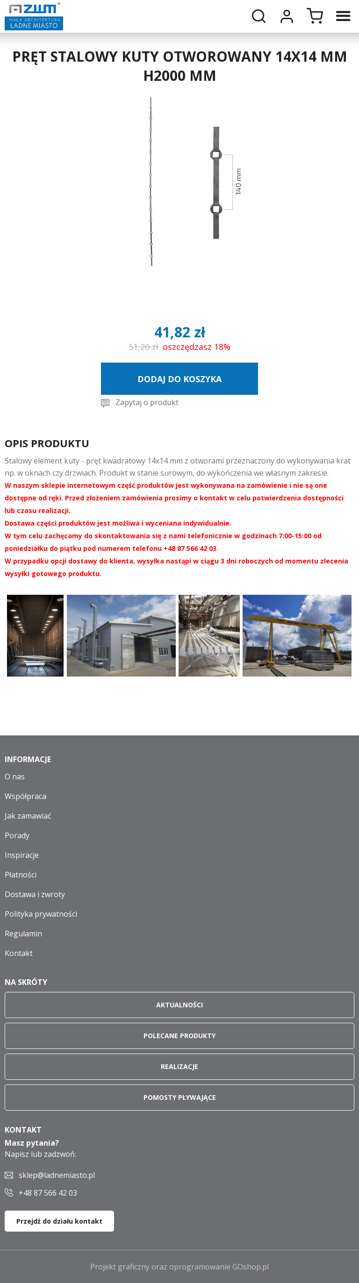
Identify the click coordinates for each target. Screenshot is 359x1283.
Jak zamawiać (28, 816)
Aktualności (179, 1004)
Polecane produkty (179, 1035)
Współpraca (25, 796)
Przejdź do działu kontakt (59, 1221)
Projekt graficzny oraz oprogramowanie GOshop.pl (179, 1267)
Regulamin (23, 933)
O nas (15, 776)
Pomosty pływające (180, 1097)
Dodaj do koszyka (179, 379)
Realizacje (179, 1066)
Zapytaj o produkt (147, 402)
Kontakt (19, 953)
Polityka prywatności (41, 914)
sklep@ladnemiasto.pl (57, 1175)
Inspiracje (22, 855)
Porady (17, 835)
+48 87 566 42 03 (48, 1193)
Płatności (20, 875)
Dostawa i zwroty (35, 894)
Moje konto (286, 16)
